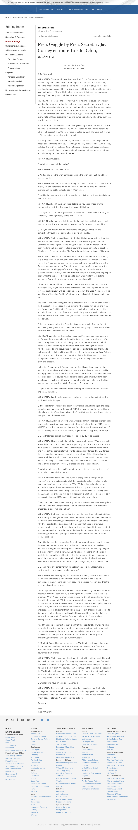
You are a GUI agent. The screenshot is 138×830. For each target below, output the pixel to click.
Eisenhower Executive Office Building (115, 766)
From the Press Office (15, 753)
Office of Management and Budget (66, 764)
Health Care (35, 763)
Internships (86, 757)
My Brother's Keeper (64, 799)
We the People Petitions (91, 781)
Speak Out (86, 778)
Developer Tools (88, 742)
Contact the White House (91, 784)
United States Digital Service (90, 769)
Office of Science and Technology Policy (64, 769)
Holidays (110, 747)
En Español (41, 825)
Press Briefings (37, 18)
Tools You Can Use (89, 744)
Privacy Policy (85, 825)
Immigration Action (38, 768)
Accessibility (53, 825)
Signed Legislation (16, 81)
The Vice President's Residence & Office (115, 761)
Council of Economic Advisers (64, 774)
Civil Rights (35, 750)
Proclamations (14, 68)
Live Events (10, 748)
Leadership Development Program (91, 774)
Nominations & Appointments (18, 90)
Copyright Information (69, 825)
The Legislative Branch (116, 781)
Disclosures (10, 94)
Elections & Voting (114, 794)
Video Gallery (11, 745)
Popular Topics (37, 731)
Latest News (10, 737)
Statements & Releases (16, 46)
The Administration (77, 9)
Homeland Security (38, 784)
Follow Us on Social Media (92, 734)
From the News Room (15, 735)
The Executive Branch (115, 778)
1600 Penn (97, 9)
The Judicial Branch (115, 784)
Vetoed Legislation (16, 86)
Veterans (34, 812)
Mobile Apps (86, 739)
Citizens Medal (87, 786)
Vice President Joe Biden (66, 736)
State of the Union (63, 807)
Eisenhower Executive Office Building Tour (115, 737)
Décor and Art (112, 744)
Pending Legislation (16, 77)
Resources (111, 799)
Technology (35, 802)
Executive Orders (15, 59)
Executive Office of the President (65, 748)
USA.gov (97, 825)
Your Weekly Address (15, 32)
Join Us (85, 747)
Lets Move (60, 791)
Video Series (112, 742)
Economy (34, 755)
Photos (8, 743)
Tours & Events (87, 750)
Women (34, 815)
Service (34, 791)
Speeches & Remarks (15, 37)
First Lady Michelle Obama (66, 739)
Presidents (111, 755)
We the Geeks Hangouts (91, 736)
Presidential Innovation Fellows (90, 764)
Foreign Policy (36, 760)
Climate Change (37, 752)
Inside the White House (116, 731)
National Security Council (66, 784)
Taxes (33, 799)
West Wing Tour (113, 734)
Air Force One (112, 773)
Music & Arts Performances (16, 750)
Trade (33, 805)
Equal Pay (35, 781)
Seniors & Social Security (41, 797)
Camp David (112, 770)
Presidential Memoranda (19, 63)
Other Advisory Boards (65, 757)
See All (33, 744)
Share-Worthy (11, 740)
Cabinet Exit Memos (38, 736)
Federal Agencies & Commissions (114, 790)
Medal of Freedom (63, 812)
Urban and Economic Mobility (39, 808)
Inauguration (61, 810)
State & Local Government (117, 797)
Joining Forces (62, 794)
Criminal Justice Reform (40, 739)
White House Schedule (15, 50)
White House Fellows (90, 760)
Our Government (114, 776)
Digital (84, 731)
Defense (34, 773)
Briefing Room (46, 9)
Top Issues (35, 747)
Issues (60, 9)
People (59, 731)
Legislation (10, 72)
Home (8, 18)
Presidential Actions (14, 55)
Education (35, 757)
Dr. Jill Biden (61, 742)
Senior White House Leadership (64, 753)
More (33, 770)
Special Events (62, 805)
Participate (87, 729)
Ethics (33, 778)
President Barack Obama (66, 734)
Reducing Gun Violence (40, 786)
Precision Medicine (63, 802)
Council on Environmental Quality (66, 779)
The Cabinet (61, 744)
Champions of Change (90, 789)
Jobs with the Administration (87, 753)
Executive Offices (63, 760)
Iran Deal (34, 765)
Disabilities (35, 776)
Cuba (33, 742)
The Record (35, 734)
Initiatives (60, 789)
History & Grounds (115, 752)
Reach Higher (61, 797)
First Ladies (111, 757)
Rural (33, 789)
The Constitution (113, 786)
